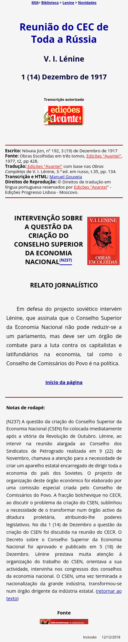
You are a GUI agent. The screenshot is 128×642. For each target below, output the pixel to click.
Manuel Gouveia (65, 177)
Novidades (87, 2)
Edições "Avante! (90, 187)
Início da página (64, 382)
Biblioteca (50, 2)
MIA (35, 2)
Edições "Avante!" (104, 156)
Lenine (68, 2)
